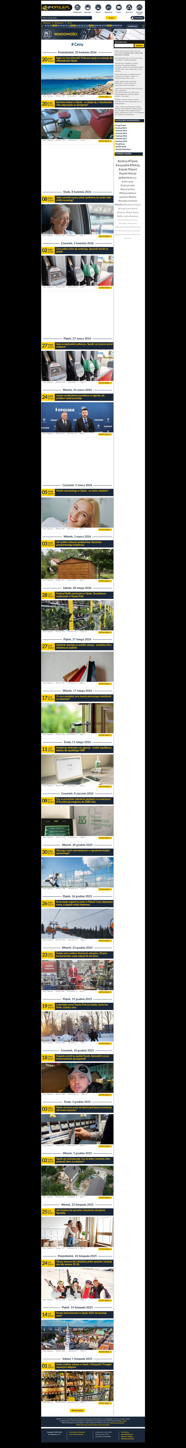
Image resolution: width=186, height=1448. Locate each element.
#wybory (121, 212)
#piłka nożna (123, 216)
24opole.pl (46, 23)
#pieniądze (136, 231)
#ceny (70, 23)
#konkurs (134, 216)
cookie (124, 1421)
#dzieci (129, 231)
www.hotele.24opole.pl (76, 1434)
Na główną (120, 144)
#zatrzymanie (128, 185)
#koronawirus (127, 189)
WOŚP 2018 (120, 147)
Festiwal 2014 (121, 131)
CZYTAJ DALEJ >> (105, 97)
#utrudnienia (126, 234)
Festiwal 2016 (121, 136)
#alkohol (119, 205)
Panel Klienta (125, 1432)
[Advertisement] (77, 166)
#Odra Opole (132, 212)
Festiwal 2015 (121, 133)
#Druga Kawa (124, 208)
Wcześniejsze (77, 1411)
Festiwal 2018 (121, 141)
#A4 (116, 231)
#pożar (133, 178)
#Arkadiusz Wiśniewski (128, 223)
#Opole (133, 161)
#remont (121, 220)
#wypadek (122, 165)
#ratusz (137, 205)
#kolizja (132, 197)
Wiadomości (59, 23)
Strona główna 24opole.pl (77, 1432)
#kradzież (128, 205)
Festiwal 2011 (121, 128)
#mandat (128, 238)
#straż (134, 208)
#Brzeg (133, 227)
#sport (123, 173)
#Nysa (128, 220)
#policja (123, 161)
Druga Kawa (120, 125)
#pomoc (134, 220)
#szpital (127, 227)
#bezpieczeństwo (127, 201)
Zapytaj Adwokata (123, 149)
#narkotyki (122, 231)
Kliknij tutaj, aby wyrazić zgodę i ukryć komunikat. (93, 1424)
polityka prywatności (117, 1422)
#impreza (118, 234)
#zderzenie (128, 181)
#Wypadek (119, 227)
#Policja (135, 165)
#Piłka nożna (136, 234)
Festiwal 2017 (121, 139)
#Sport (132, 169)
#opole (123, 169)
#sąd (138, 227)
